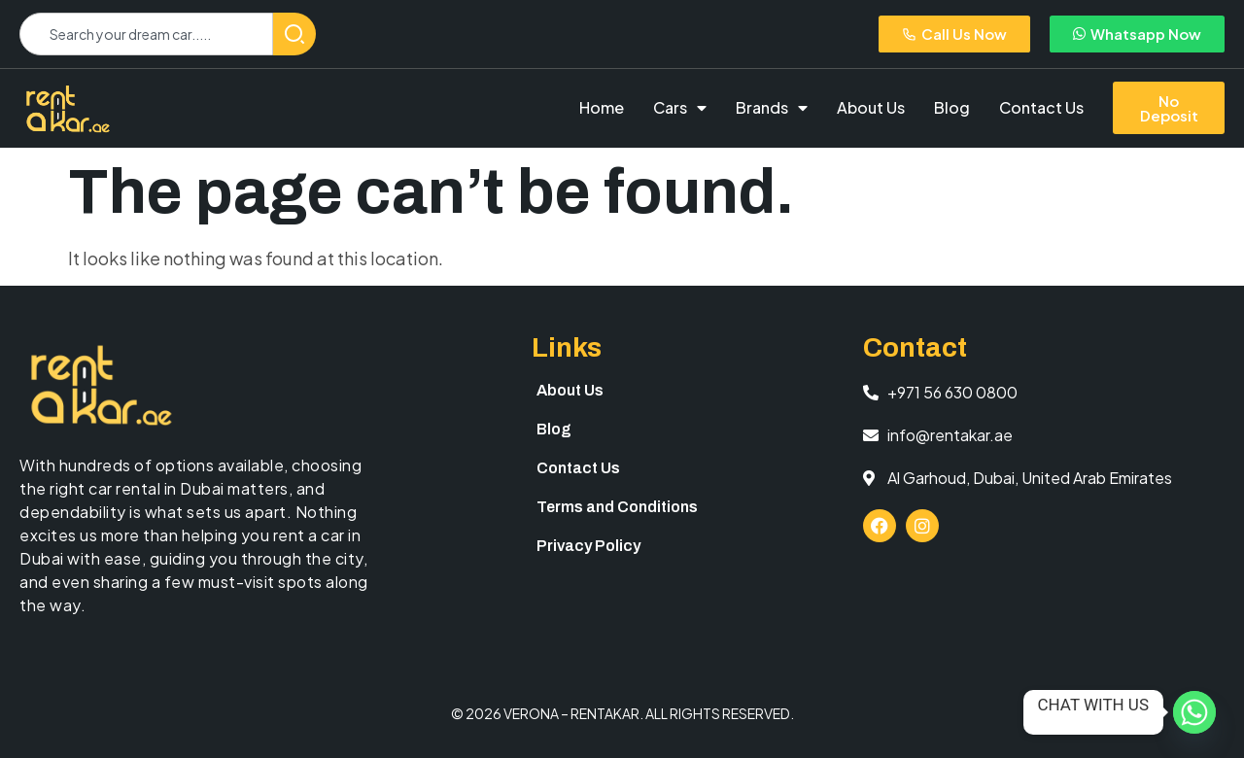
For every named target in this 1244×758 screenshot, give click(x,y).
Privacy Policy (588, 545)
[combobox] (146, 34)
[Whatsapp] (1194, 712)
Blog (952, 107)
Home (601, 107)
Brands (772, 107)
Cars (680, 107)
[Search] (294, 34)
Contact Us (1041, 107)
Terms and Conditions (617, 507)
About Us (871, 107)
